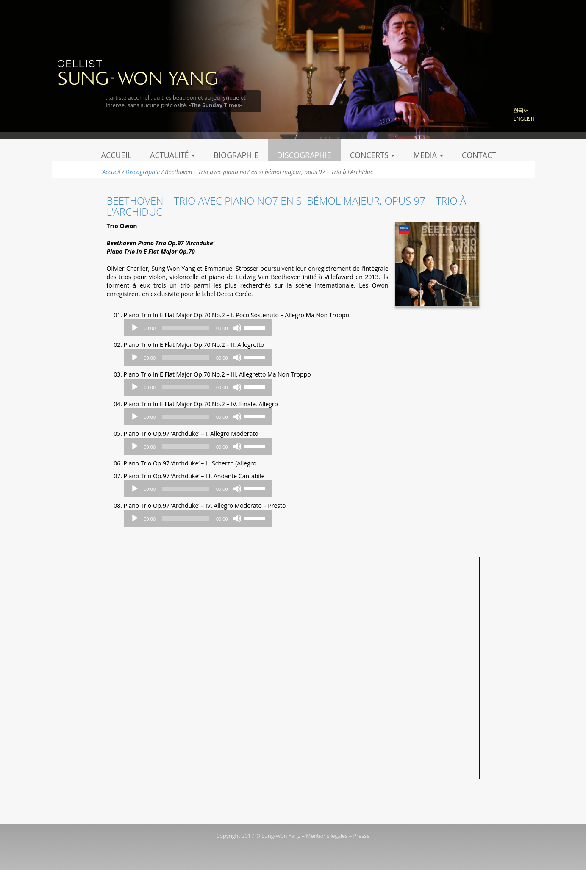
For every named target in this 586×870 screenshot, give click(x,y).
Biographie (236, 155)
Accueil (116, 155)
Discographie (304, 155)
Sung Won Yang (137, 71)
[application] (198, 327)
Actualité (172, 155)
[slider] (185, 328)
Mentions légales (326, 836)
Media (428, 155)
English (524, 118)
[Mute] (237, 328)
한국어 (521, 110)
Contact (479, 155)
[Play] (135, 328)
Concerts (372, 155)
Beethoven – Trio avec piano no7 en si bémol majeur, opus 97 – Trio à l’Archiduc (287, 206)
